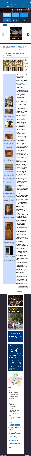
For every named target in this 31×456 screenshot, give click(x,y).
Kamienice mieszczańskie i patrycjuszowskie (14, 47)
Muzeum (26, 66)
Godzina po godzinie (12, 368)
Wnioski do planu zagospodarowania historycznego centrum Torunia (15, 438)
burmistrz (26, 116)
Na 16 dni (10, 369)
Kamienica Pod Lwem (23, 283)
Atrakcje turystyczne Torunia (17, 46)
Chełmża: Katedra (13, 398)
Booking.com (10, 343)
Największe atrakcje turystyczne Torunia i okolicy (16, 25)
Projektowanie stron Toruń (27, 455)
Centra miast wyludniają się (14, 441)
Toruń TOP (5, 25)
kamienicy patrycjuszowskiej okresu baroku (20, 85)
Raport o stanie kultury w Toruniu (15, 448)
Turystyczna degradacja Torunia (15, 432)
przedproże (23, 277)
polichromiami (23, 237)
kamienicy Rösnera (10, 259)
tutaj (12, 243)
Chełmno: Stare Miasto (14, 394)
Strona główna (9, 46)
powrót (15, 290)
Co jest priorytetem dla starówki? (15, 433)
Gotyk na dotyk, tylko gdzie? (14, 434)
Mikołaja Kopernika (23, 191)
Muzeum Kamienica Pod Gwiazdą (22, 199)
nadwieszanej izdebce (21, 247)
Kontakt (15, 4)
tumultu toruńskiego (23, 139)
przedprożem (9, 261)
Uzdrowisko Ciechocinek (14, 396)
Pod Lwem (18, 136)
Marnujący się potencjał (13, 440)
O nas (11, 4)
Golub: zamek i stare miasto (15, 400)
